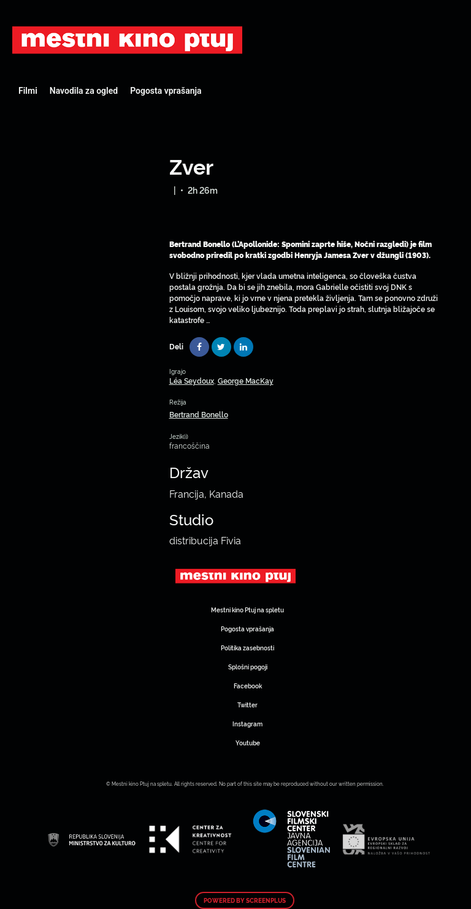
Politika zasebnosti (247, 648)
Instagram (247, 724)
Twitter (247, 705)
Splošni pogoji (247, 667)
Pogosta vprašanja (165, 91)
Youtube (248, 743)
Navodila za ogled (84, 91)
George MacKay (246, 380)
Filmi (27, 91)
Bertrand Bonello (198, 414)
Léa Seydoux (191, 380)
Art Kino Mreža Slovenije (127, 39)
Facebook (248, 686)
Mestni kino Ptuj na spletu (247, 610)
